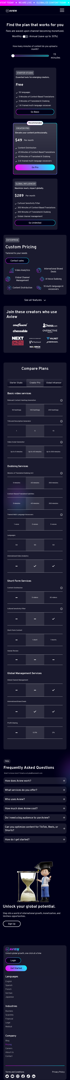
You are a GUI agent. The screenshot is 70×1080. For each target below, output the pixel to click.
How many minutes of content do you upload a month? (35, 48)
